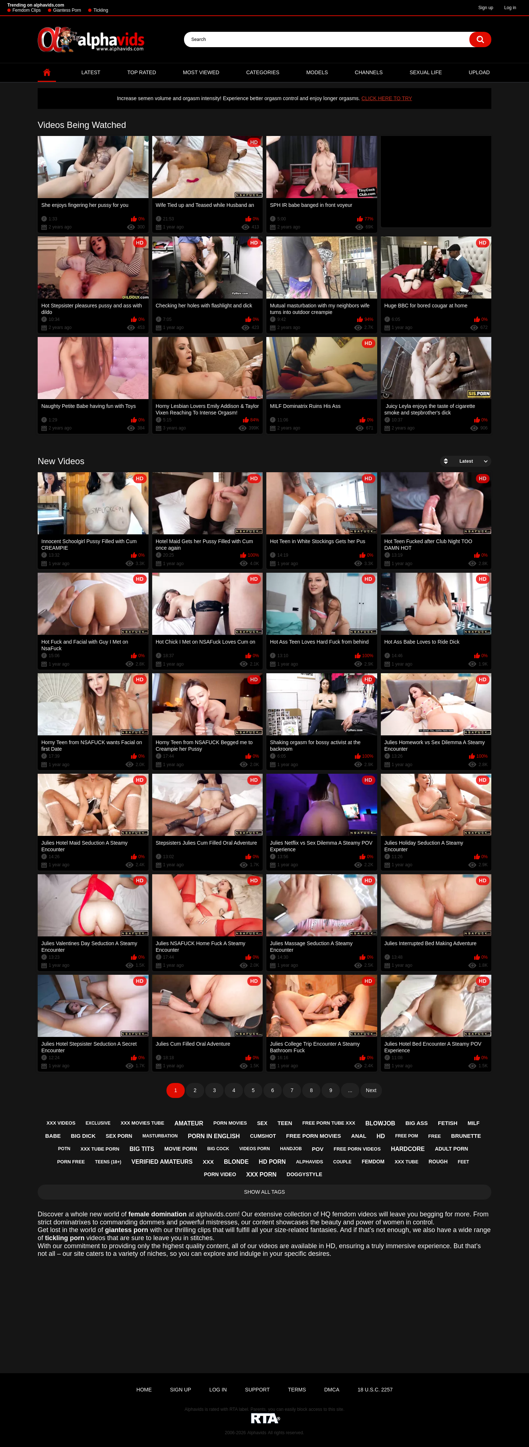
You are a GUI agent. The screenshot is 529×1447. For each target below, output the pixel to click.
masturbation (159, 1136)
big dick (83, 1136)
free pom (406, 1136)
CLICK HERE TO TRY (386, 98)
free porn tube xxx (328, 1123)
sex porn (119, 1136)
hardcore (407, 1149)
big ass (416, 1123)
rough (437, 1161)
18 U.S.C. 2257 (375, 1390)
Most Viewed (201, 72)
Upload (479, 72)
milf (474, 1123)
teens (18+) (108, 1161)
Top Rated (141, 72)
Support (257, 1390)
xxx (208, 1162)
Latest (91, 72)
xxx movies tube (142, 1123)
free (434, 1136)
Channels (369, 72)
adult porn (451, 1149)
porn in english (214, 1136)
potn (64, 1148)
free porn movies (313, 1136)
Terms (297, 1390)
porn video (220, 1174)
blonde (236, 1162)
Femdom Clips (26, 10)
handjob (290, 1148)
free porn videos (357, 1149)
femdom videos (354, 1214)
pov (318, 1149)
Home (47, 72)
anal (359, 1136)
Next (371, 1090)
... (350, 1090)
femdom (373, 1161)
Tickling (100, 10)
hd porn (272, 1162)
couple (342, 1161)
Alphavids (256, 1432)
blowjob (380, 1123)
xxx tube (407, 1161)
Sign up (486, 7)
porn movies (230, 1123)
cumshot (263, 1136)
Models (317, 72)
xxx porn (261, 1174)
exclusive (98, 1123)
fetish (447, 1123)
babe (53, 1136)
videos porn (254, 1148)
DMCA (331, 1390)
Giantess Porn (67, 10)
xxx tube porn (99, 1149)
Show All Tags (264, 1192)
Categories (262, 72)
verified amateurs (161, 1162)
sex (262, 1123)
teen (285, 1123)
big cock (218, 1148)
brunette (466, 1136)
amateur (189, 1123)
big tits (142, 1149)
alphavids (309, 1161)
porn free (71, 1161)
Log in (510, 7)
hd (380, 1136)
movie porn (180, 1149)
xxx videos (60, 1123)
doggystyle (304, 1174)
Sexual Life (426, 72)
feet (463, 1161)
